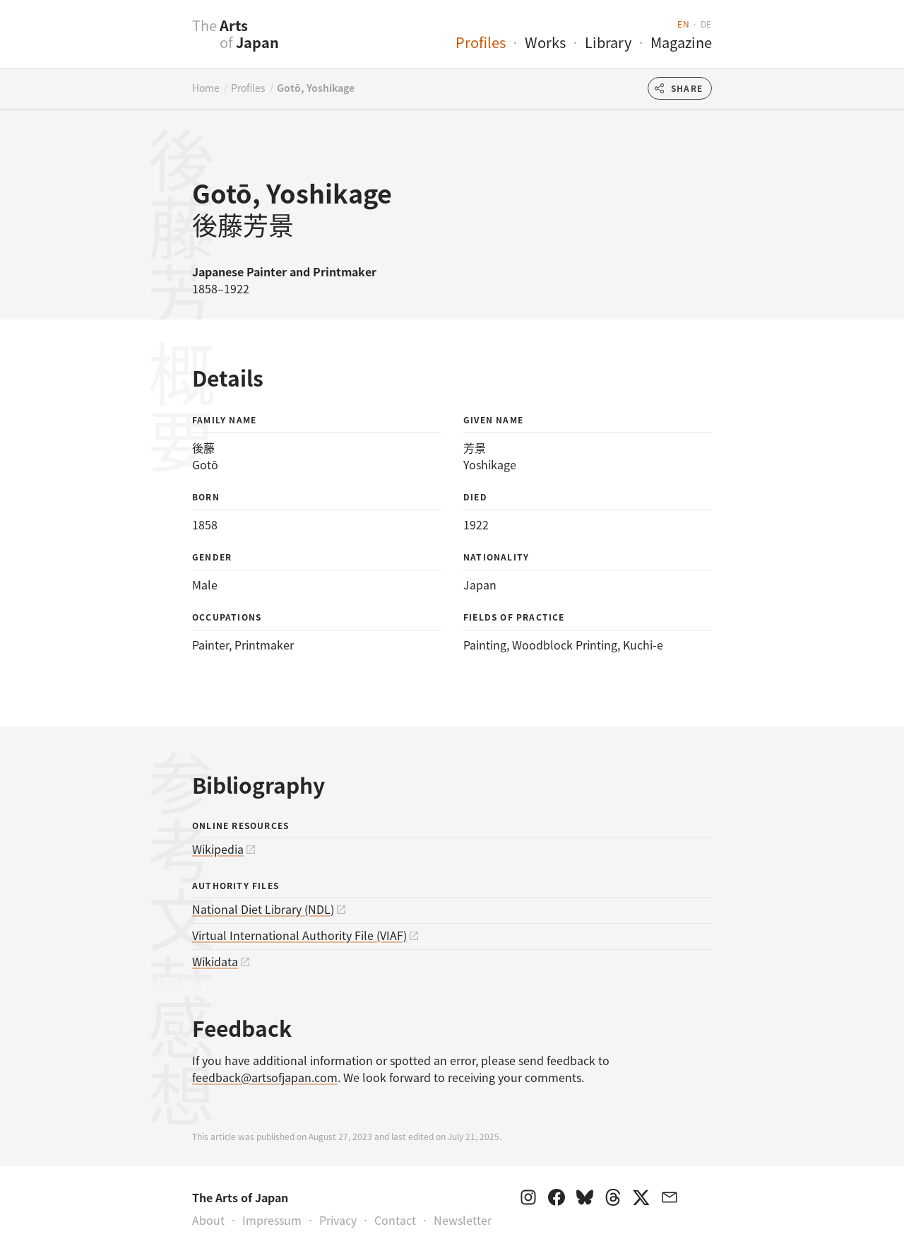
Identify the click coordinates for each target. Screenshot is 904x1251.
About (208, 1219)
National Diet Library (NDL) (263, 908)
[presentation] (164, 41)
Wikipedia (218, 848)
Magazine (681, 42)
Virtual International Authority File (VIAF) (299, 935)
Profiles (481, 42)
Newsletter (463, 1219)
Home (206, 88)
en (683, 24)
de (706, 24)
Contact (395, 1219)
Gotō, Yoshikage (316, 88)
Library (608, 42)
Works (545, 42)
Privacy (338, 1219)
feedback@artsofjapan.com (265, 1077)
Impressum (272, 1219)
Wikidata (215, 961)
